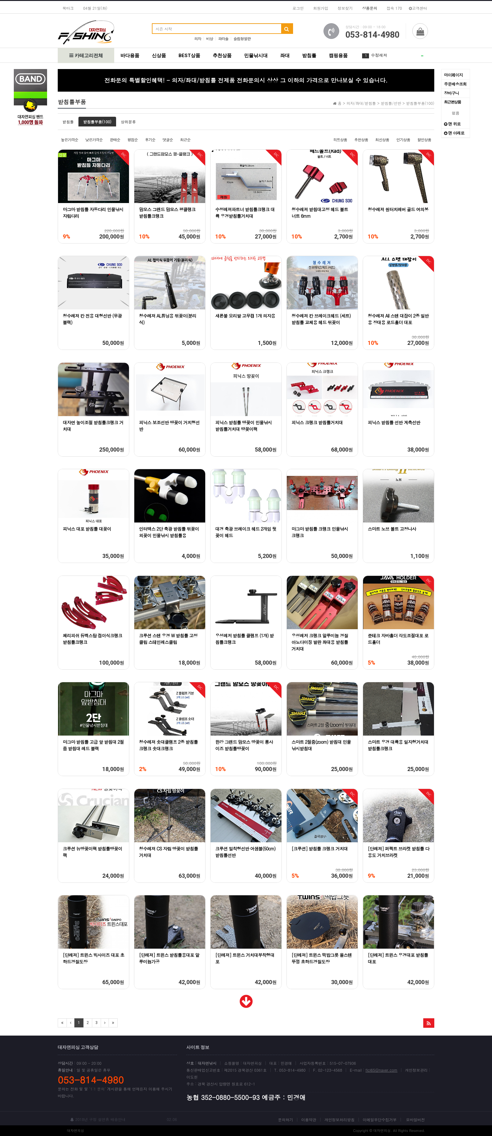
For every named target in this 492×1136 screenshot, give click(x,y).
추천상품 (222, 55)
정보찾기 (345, 8)
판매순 (115, 139)
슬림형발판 (242, 38)
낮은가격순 (94, 139)
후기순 (150, 139)
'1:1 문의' (97, 1088)
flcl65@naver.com (382, 1070)
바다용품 (129, 55)
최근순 (185, 139)
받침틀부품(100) (97, 121)
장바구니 (451, 93)
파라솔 (223, 38)
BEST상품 (189, 55)
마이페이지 (453, 75)
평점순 (132, 139)
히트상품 (340, 139)
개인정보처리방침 (339, 1119)
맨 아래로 (454, 133)
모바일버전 (415, 1119)
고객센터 (418, 8)
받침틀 (309, 55)
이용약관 (308, 1119)
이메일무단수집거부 (380, 1119)
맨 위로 (452, 124)
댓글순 (168, 139)
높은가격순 (69, 139)
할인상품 (424, 139)
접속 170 (394, 8)
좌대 (285, 55)
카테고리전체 (86, 55)
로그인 (298, 8)
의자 (197, 38)
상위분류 (128, 121)
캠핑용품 (338, 55)
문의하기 (285, 1119)
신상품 (159, 55)
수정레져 (379, 55)
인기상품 (403, 139)
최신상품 (382, 139)
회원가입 (320, 8)
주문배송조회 (455, 84)
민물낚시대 (256, 55)
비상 (209, 38)
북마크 (68, 8)
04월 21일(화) (95, 8)
